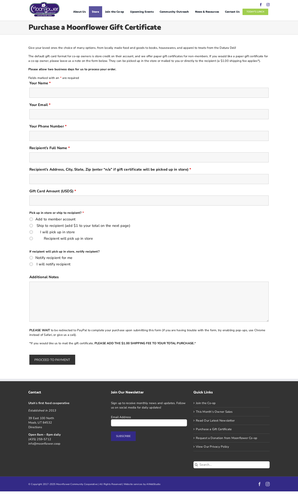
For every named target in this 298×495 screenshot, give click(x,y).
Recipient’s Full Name (49, 148)
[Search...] (231, 464)
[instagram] (268, 4)
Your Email (40, 104)
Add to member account (55, 219)
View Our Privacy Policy (212, 447)
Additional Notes (44, 277)
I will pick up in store (57, 232)
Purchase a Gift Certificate (214, 429)
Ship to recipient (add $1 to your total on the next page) (83, 226)
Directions (35, 427)
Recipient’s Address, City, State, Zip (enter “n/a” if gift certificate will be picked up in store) (110, 169)
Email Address (121, 417)
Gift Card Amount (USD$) (52, 191)
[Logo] (44, 3)
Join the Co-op (206, 403)
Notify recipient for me (53, 258)
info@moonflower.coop (44, 444)
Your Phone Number (48, 126)
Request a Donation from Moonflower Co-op (226, 438)
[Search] (196, 464)
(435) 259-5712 (39, 439)
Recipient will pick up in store (68, 238)
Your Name (40, 83)
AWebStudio (153, 484)
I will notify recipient (53, 264)
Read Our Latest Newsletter (215, 421)
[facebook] (260, 4)
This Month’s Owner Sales (214, 412)
